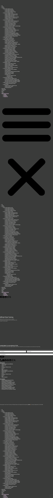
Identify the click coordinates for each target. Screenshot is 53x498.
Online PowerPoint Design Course (11, 78)
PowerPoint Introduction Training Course (12, 79)
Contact (3, 90)
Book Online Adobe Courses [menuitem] (8, 412)
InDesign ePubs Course (9, 217)
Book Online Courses (5, 93)
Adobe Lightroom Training (7, 37)
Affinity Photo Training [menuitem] (9, 469)
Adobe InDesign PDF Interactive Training (12, 215)
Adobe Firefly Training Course (10, 40)
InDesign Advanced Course (9, 214)
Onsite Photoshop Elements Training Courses (12, 35)
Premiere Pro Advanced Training (10, 58)
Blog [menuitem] (2, 492)
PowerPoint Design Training (8, 77)
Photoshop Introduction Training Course (12, 228)
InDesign (4, 94)
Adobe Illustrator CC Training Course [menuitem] (11, 425)
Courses (3, 7)
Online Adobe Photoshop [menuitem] (9, 413)
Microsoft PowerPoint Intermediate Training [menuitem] (12, 481)
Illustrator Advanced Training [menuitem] (10, 428)
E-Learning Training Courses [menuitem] (8, 471)
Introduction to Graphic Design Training (13, 44)
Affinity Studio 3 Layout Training (10, 63)
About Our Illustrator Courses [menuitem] (8, 423)
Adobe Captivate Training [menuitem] (9, 476)
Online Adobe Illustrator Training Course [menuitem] (12, 424)
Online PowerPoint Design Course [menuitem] (11, 479)
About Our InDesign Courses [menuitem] (8, 416)
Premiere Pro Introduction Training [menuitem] (11, 459)
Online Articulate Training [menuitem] (9, 475)
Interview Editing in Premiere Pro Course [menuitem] (12, 457)
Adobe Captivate (8, 70)
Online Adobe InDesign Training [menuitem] (10, 415)
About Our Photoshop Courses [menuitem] (8, 430)
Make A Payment (4, 377)
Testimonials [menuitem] (4, 490)
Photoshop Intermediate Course (10, 229)
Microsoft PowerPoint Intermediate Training (12, 80)
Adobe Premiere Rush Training (10, 59)
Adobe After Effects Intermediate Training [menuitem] (12, 464)
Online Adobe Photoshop (9, 208)
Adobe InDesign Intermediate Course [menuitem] (11, 418)
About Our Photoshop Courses (8, 225)
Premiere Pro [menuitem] (5, 497)
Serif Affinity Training (6, 62)
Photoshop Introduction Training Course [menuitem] (12, 433)
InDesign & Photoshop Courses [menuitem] (10, 484)
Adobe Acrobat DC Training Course (11, 46)
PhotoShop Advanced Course (10, 32)
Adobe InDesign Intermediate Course (11, 213)
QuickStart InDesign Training (10, 49)
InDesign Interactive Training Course (11, 216)
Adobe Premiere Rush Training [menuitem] (10, 462)
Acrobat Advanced (8, 87)
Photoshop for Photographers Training (11, 33)
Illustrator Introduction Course (10, 221)
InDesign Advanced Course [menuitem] (9, 419)
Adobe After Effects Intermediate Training (12, 61)
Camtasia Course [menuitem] (8, 477)
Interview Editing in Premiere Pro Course (12, 54)
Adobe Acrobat (5, 84)
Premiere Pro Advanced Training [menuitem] (10, 461)
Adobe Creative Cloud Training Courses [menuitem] (9, 483)
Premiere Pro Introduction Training (11, 56)
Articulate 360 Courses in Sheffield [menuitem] (11, 472)
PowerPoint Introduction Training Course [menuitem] (12, 480)
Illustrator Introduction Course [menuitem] (10, 426)
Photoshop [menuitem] (5, 496)
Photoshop (5, 95)
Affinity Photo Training (9, 66)
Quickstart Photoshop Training (10, 50)
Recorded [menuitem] (3, 489)
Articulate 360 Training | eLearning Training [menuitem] (12, 474)
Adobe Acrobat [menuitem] (5, 485)
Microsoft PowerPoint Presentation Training (12, 81)
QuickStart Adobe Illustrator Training (11, 52)
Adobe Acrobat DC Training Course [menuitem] (11, 486)
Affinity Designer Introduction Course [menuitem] (11, 470)
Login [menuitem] (3, 493)
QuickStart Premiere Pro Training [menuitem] (10, 458)
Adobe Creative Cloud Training (8, 39)
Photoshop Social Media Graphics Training (12, 34)
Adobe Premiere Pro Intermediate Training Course (13, 57)
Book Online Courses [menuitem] (5, 494)
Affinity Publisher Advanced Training (11, 65)
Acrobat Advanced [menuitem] (8, 488)
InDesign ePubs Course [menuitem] (9, 422)
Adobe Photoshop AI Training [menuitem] (10, 431)
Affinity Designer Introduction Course (11, 67)
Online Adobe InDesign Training (10, 210)
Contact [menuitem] (3, 491)
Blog (2, 91)
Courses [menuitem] (3, 411)
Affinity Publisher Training (9, 64)
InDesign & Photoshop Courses (10, 83)
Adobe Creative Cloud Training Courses (9, 82)
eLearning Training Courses (11, 75)
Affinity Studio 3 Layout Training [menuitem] (10, 466)
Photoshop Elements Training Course (11, 36)
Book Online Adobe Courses (8, 8)
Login (3, 92)
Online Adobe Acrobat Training (10, 47)
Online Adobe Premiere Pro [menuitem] (9, 414)
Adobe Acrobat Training (9, 86)
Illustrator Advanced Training (10, 223)
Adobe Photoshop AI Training (10, 226)
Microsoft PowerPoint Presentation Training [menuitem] (12, 482)
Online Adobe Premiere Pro (9, 209)
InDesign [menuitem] (4, 495)
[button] (26, 150)
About (3, 6)
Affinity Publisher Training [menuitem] (9, 467)
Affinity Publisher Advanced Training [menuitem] (11, 468)
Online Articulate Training (9, 72)
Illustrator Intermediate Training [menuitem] (10, 427)
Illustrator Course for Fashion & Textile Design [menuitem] (12, 429)
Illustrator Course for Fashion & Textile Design (12, 224)
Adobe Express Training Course (10, 45)
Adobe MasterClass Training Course (11, 43)
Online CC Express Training (9, 41)
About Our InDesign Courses (8, 211)
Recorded (3, 88)
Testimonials (4, 89)
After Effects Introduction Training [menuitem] (11, 463)
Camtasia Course (8, 74)
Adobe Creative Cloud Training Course (11, 42)
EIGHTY (29, 404)
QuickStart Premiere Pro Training (10, 51)
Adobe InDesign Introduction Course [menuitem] (11, 417)
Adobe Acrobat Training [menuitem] (9, 487)
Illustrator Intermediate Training (10, 222)
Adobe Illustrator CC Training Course (11, 220)
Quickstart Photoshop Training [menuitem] (10, 432)
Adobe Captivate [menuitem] (8, 473)
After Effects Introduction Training (11, 60)
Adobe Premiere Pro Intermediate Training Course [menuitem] (13, 460)
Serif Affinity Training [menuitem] (6, 465)
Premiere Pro (5, 96)
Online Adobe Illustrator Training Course (12, 219)
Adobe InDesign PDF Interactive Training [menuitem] (12, 420)
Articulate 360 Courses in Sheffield (11, 69)
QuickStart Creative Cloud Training (9, 48)
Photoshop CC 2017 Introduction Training (9, 389)
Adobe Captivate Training (9, 73)
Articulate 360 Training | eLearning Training (12, 71)
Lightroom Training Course (9, 38)
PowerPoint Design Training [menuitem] (8, 478)
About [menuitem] (3, 410)
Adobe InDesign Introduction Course (11, 212)
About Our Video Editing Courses (9, 53)
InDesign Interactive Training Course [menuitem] (11, 421)
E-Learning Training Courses (8, 68)
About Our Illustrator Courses (8, 218)
